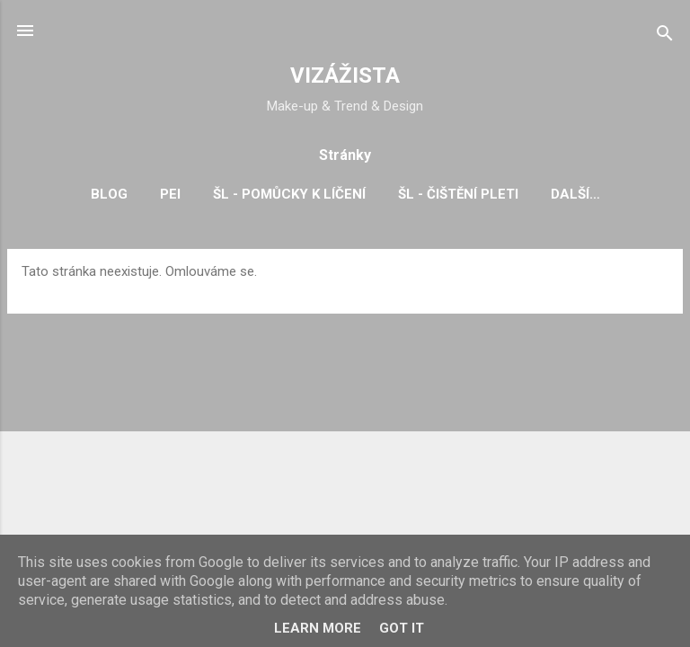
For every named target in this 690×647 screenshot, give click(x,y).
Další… (575, 194)
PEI (170, 194)
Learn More (317, 628)
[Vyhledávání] (665, 36)
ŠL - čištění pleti (458, 194)
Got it (401, 628)
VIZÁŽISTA (345, 75)
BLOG (109, 194)
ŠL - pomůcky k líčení (289, 194)
